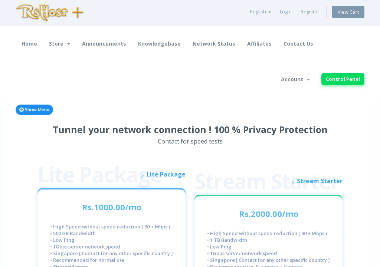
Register (310, 11)
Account (295, 79)
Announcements (104, 43)
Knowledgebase (159, 43)
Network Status (214, 43)
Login (286, 11)
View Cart (348, 12)
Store (59, 43)
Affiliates (259, 43)
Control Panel (343, 79)
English (260, 11)
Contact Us (298, 43)
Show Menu (34, 109)
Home (29, 43)
